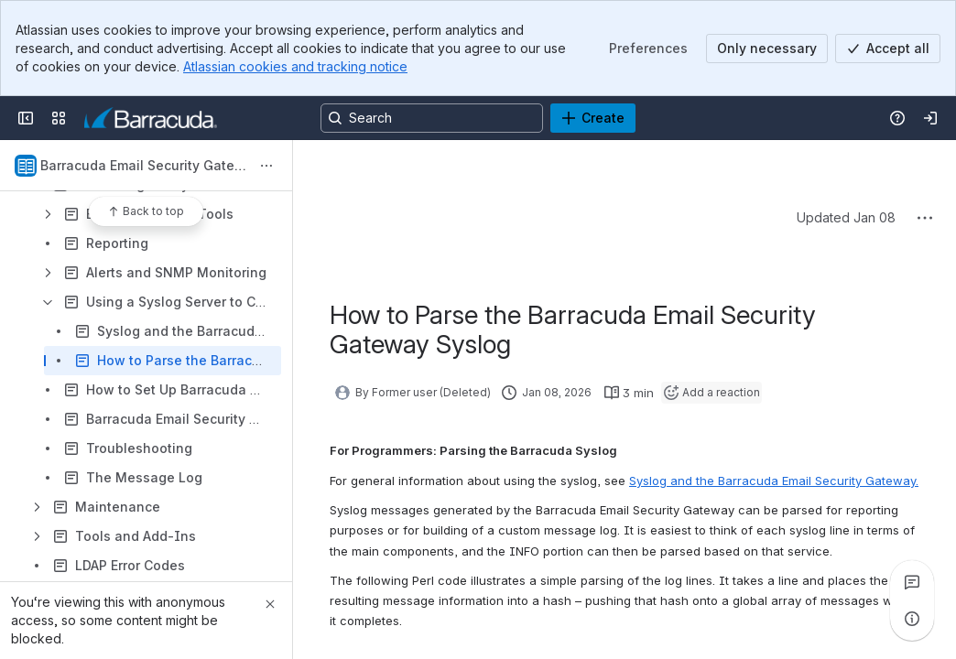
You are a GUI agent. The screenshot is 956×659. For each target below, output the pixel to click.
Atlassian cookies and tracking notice (295, 66)
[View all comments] (912, 582)
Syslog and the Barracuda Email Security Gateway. (773, 480)
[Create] (593, 118)
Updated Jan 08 (846, 217)
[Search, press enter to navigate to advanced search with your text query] (431, 118)
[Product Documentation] (151, 118)
